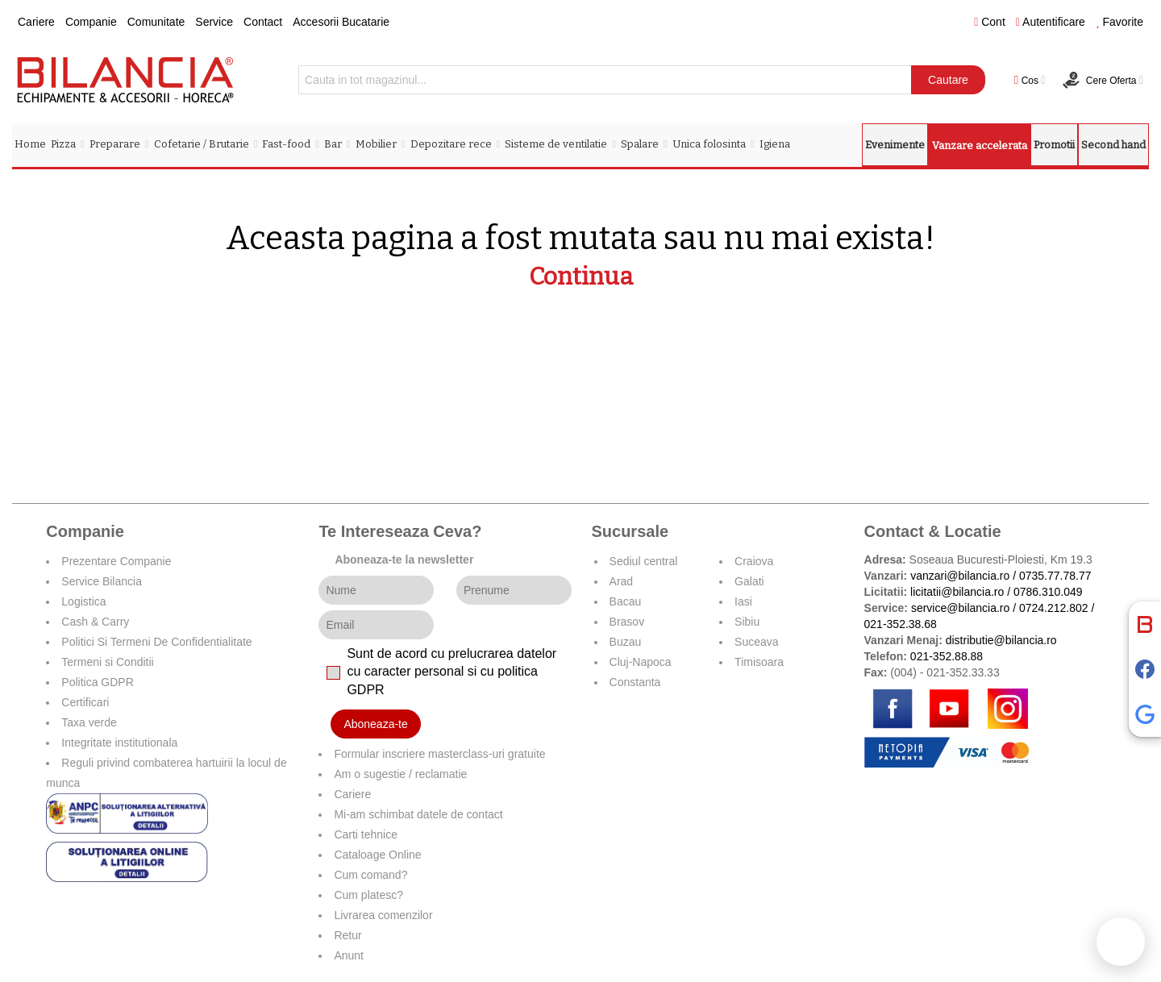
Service (214, 21)
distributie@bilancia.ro (1000, 640)
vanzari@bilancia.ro (959, 575)
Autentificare (1050, 21)
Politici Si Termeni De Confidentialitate (156, 641)
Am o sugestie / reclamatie (400, 774)
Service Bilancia (101, 581)
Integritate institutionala (119, 742)
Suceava (756, 641)
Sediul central (644, 561)
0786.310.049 (1048, 591)
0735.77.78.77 (1055, 575)
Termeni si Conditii (107, 661)
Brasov (627, 621)
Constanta (635, 682)
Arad (622, 581)
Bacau (626, 601)
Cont (989, 21)
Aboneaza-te (375, 724)
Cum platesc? (368, 894)
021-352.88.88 (946, 656)
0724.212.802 (1053, 607)
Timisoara (759, 661)
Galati (749, 581)
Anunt (349, 955)
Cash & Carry (95, 621)
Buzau (626, 641)
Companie (91, 21)
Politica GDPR (97, 682)
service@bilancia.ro (960, 607)
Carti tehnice (365, 834)
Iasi (743, 601)
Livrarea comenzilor (383, 915)
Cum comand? (370, 874)
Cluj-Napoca (641, 661)
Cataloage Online (377, 854)
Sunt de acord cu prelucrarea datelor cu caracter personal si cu (451, 672)
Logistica (83, 601)
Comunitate (156, 21)
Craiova (753, 561)
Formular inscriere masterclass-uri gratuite (439, 753)
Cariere (36, 21)
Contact (262, 21)
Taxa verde (88, 722)
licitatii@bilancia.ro (957, 591)
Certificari (85, 702)
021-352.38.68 (900, 624)
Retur (347, 935)
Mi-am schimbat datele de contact (418, 814)
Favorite (1119, 21)
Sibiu (746, 621)
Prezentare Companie (116, 561)
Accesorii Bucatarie (341, 21)
